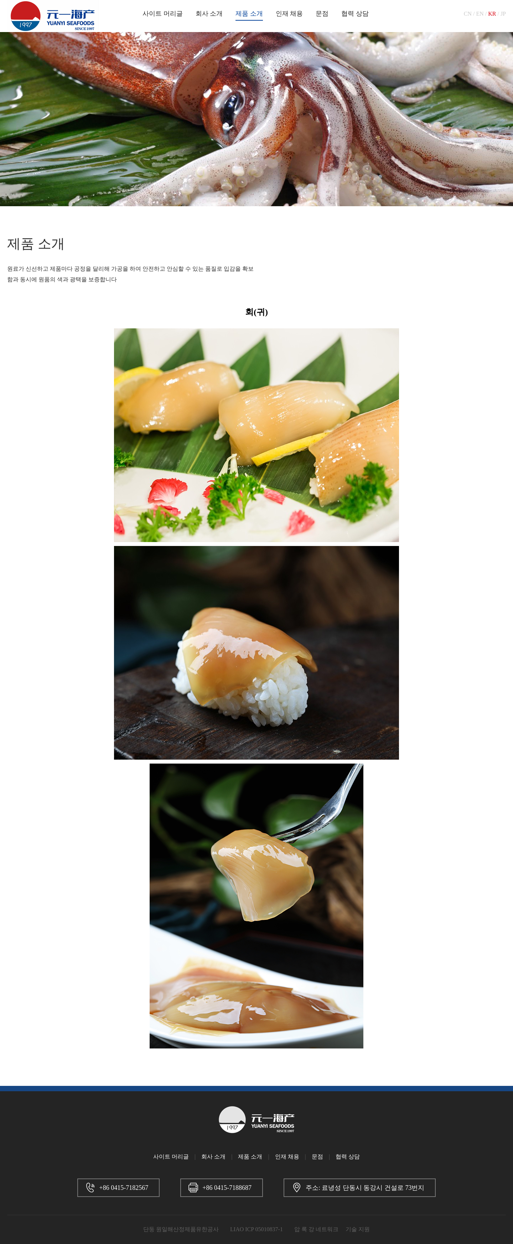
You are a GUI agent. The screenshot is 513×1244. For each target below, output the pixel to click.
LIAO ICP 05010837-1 (256, 1229)
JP (503, 14)
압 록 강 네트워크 (316, 1229)
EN (479, 14)
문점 (322, 13)
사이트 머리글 (162, 13)
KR (492, 14)
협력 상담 (355, 13)
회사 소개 (209, 13)
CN (468, 14)
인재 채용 (289, 13)
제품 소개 (249, 13)
